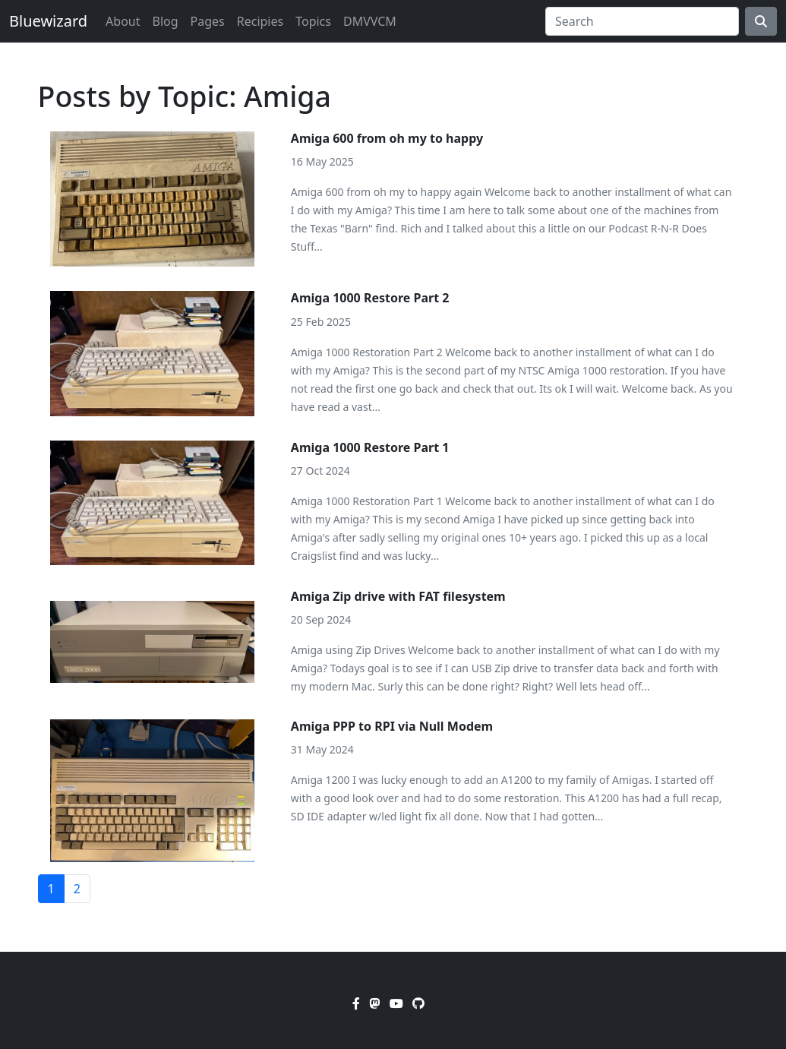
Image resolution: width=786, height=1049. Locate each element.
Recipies (260, 21)
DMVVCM (369, 21)
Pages (208, 21)
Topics (313, 21)
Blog (165, 21)
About (123, 21)
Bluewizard (48, 21)
